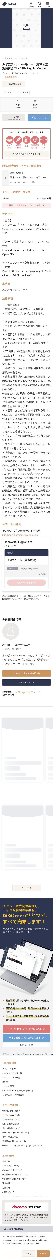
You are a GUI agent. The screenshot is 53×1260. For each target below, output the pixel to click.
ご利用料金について (11, 1119)
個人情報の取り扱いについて (15, 1174)
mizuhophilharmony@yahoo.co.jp (20, 534)
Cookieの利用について (12, 1170)
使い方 (5, 1082)
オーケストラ (21, 58)
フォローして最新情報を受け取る (26, 673)
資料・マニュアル (10, 1137)
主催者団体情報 (14, 84)
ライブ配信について (11, 1128)
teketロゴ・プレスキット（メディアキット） (22, 1145)
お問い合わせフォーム (28, 692)
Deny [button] (28, 1254)
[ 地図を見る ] (12, 77)
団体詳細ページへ (26, 682)
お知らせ (6, 1187)
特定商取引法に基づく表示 (14, 1179)
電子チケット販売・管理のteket (17, 1054)
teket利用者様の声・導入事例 (15, 1132)
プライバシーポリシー (12, 1165)
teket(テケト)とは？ (11, 1110)
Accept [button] (43, 1253)
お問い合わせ (8, 1192)
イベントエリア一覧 (11, 1077)
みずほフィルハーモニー (16, 644)
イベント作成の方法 (11, 1115)
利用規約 (6, 1161)
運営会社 (6, 1183)
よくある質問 (8, 1086)
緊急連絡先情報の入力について (26, 154)
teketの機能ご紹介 (10, 1124)
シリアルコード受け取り (13, 1095)
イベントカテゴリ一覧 (12, 1073)
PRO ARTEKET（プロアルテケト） (18, 1090)
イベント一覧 (41, 1054)
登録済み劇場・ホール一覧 (14, 1141)
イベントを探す (9, 1069)
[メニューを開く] (48, 4)
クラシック (7, 58)
